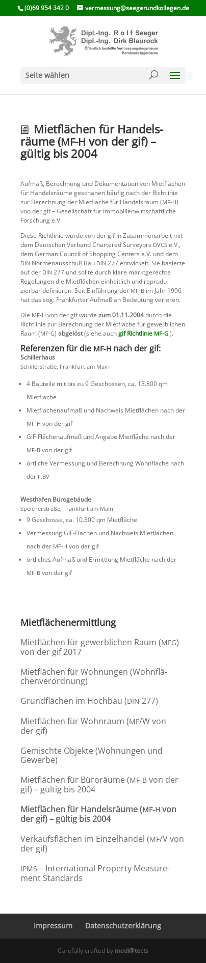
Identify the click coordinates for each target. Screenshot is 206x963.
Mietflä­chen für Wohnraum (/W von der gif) (93, 726)
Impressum (53, 925)
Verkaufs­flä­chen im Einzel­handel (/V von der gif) (102, 843)
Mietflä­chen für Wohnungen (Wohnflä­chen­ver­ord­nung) (93, 676)
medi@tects (131, 950)
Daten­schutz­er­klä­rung (123, 925)
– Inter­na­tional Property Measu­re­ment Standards (95, 873)
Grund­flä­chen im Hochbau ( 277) (89, 701)
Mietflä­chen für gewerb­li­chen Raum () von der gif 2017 (99, 647)
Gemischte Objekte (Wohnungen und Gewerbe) (91, 755)
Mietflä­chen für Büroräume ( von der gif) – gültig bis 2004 (99, 784)
